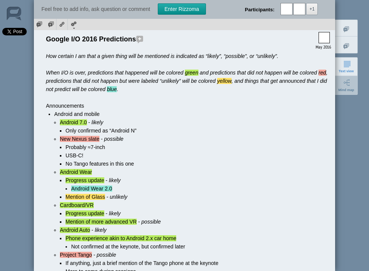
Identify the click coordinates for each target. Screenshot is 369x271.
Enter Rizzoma (182, 9)
